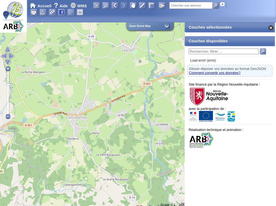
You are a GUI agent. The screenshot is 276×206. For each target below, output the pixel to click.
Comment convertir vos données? (214, 73)
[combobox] (222, 4)
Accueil (40, 6)
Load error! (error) (203, 60)
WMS (78, 6)
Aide (61, 6)
